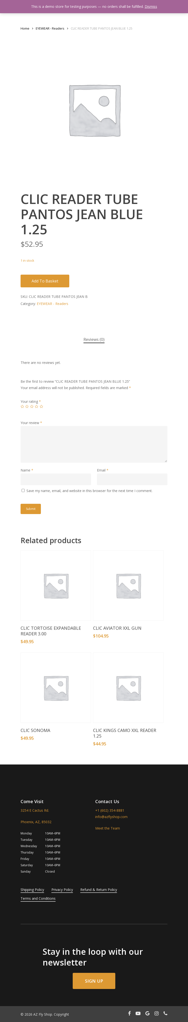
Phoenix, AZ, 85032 (36, 822)
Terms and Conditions (38, 898)
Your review (31, 422)
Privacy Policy (62, 889)
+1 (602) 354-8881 (109, 810)
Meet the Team (107, 828)
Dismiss (151, 6)
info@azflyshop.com (111, 816)
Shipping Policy (32, 889)
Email (102, 470)
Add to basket (45, 281)
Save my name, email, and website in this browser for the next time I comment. (89, 490)
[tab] (94, 339)
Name (27, 470)
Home (25, 28)
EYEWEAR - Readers (50, 28)
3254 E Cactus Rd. (35, 810)
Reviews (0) (94, 339)
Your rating (31, 401)
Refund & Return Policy (98, 889)
